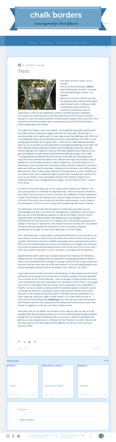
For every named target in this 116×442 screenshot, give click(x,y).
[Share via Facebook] (19, 342)
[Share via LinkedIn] (30, 342)
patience (84, 386)
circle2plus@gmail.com (67, 437)
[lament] (23, 373)
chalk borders (56, 14)
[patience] (93, 373)
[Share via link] (35, 342)
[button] (106, 47)
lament (13, 386)
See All (106, 361)
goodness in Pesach (54, 386)
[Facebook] (13, 436)
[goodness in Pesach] (58, 373)
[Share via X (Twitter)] (24, 342)
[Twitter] (18, 436)
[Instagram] (8, 436)
